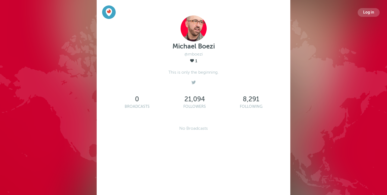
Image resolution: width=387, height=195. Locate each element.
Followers (194, 107)
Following (251, 107)
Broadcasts (137, 107)
